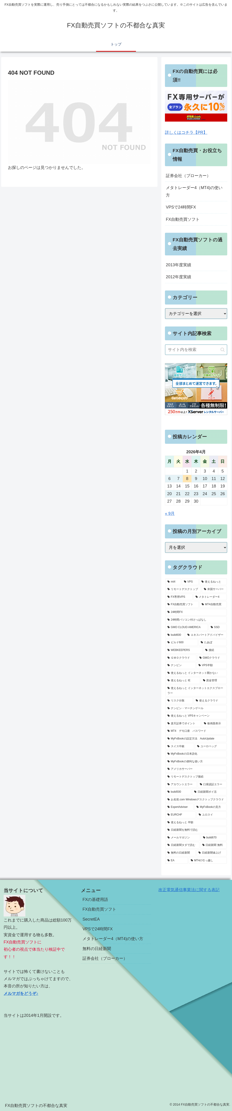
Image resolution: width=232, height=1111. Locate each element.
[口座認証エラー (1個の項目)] (212, 784)
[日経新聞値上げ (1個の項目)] (211, 852)
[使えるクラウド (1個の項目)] (210, 700)
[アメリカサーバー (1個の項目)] (196, 769)
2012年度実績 (178, 277)
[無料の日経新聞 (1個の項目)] (180, 852)
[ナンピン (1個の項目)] (180, 665)
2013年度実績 (178, 265)
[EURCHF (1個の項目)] (180, 814)
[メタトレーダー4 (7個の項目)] (210, 597)
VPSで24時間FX (181, 207)
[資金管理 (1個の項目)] (214, 680)
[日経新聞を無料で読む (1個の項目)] (196, 830)
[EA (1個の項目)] (176, 860)
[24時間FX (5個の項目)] (196, 612)
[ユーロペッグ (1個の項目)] (211, 746)
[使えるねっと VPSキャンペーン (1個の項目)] (196, 716)
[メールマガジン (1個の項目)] (182, 837)
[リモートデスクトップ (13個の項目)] (183, 589)
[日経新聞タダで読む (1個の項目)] (182, 845)
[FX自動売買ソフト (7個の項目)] (182, 604)
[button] (223, 349)
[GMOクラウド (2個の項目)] (212, 658)
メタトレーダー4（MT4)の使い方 (194, 191)
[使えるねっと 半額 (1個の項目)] (196, 822)
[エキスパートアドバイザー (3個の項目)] (206, 635)
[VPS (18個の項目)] (190, 581)
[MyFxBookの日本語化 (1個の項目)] (196, 754)
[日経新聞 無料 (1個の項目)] (213, 845)
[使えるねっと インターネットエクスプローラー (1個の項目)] (196, 690)
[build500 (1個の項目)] (178, 792)
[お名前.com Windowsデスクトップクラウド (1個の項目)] (196, 799)
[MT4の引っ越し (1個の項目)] (208, 860)
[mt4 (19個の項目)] (173, 581)
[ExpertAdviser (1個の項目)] (179, 807)
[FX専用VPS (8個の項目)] (179, 597)
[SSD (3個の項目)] (218, 627)
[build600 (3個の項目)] (174, 635)
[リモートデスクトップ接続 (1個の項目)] (196, 776)
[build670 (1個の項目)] (214, 837)
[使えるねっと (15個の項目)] (213, 581)
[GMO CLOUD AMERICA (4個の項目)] (186, 627)
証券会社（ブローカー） (188, 175)
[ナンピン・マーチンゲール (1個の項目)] (196, 708)
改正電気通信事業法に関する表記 (189, 890)
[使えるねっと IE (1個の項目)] (182, 680)
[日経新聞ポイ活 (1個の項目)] (209, 792)
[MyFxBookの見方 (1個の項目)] (210, 807)
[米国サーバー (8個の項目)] (214, 589)
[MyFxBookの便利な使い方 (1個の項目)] (196, 761)
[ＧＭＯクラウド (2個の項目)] (180, 658)
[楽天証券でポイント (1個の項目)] (183, 723)
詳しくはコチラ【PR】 (186, 132)
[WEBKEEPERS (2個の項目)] (183, 650)
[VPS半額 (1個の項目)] (211, 665)
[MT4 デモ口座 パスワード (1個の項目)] (196, 731)
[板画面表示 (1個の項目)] (214, 723)
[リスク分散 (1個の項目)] (179, 700)
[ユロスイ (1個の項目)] (212, 814)
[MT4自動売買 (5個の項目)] (213, 604)
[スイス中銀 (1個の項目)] (179, 746)
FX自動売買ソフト (183, 219)
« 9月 (170, 513)
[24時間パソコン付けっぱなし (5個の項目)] (196, 620)
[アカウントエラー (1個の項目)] (181, 784)
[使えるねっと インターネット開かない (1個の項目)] (196, 673)
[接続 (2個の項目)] (215, 650)
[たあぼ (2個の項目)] (213, 642)
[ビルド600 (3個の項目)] (181, 642)
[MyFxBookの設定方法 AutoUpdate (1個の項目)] (196, 738)
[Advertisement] (39, 1055)
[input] (196, 349)
